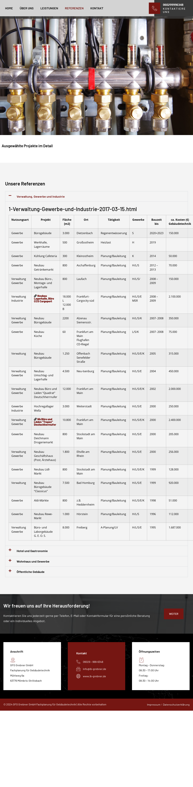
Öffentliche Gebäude (31, 572)
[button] (96, 196)
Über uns (27, 8)
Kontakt (96, 8)
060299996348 (173, 4)
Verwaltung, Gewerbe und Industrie (41, 196)
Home (9, 8)
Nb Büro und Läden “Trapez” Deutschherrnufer (45, 422)
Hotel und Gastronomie (32, 551)
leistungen (49, 8)
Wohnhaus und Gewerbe (33, 561)
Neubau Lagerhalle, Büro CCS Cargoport (44, 298)
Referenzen (74, 8)
